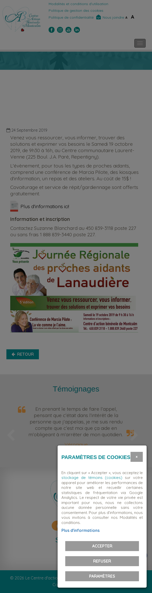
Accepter (102, 546)
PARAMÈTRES (102, 576)
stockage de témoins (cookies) (91, 477)
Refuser (102, 561)
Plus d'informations (80, 530)
